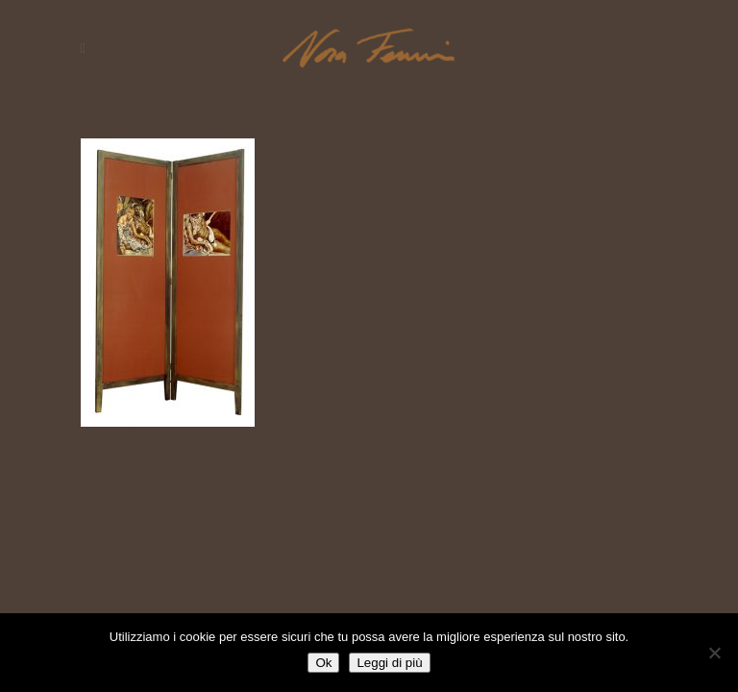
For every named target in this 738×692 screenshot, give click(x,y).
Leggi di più (389, 662)
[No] (714, 652)
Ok (323, 662)
